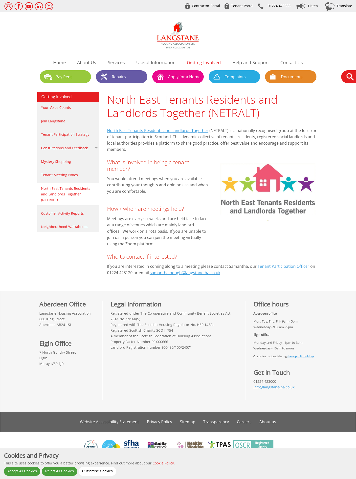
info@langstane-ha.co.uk (273, 387)
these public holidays (300, 356)
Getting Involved (56, 96)
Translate (344, 5)
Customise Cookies (97, 471)
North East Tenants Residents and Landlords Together (157, 130)
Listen (313, 5)
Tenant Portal (242, 5)
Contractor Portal (206, 5)
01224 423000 (279, 5)
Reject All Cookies (59, 471)
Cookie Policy (163, 463)
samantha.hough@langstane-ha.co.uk (185, 272)
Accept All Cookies (22, 471)
